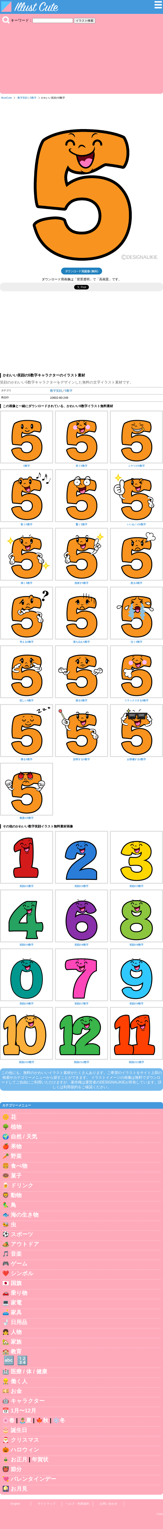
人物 (16, 1332)
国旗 (16, 1283)
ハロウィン (25, 1450)
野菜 (16, 1156)
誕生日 (19, 1430)
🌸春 (8, 1420)
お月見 (19, 1489)
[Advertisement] (81, 57)
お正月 (19, 1459)
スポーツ (22, 1234)
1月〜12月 (23, 1410)
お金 (16, 1391)
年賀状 (40, 1459)
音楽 (16, 1254)
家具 (16, 1312)
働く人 (19, 1381)
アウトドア (25, 1244)
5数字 (33, 97)
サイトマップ (46, 1503)
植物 (16, 1127)
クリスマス (25, 1440)
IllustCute (6, 97)
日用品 (19, 1322)
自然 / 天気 (24, 1136)
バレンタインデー (33, 1479)
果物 (16, 1146)
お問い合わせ (108, 1503)
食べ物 (19, 1166)
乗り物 (19, 1293)
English (15, 1503)
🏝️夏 (25, 1420)
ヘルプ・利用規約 (77, 1503)
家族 (16, 1342)
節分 (16, 1469)
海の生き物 (25, 1215)
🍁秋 (42, 1420)
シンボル (22, 1273)
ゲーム (19, 1263)
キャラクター (28, 1401)
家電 (16, 1303)
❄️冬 (59, 1420)
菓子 (16, 1176)
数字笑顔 (23, 97)
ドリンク (22, 1185)
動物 (16, 1195)
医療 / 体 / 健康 (29, 1371)
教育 (16, 1351)
